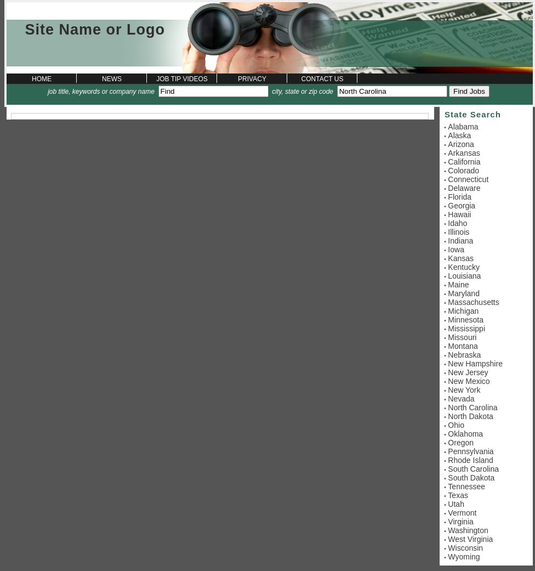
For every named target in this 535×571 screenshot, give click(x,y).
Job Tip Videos (182, 79)
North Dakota (470, 416)
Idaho (457, 223)
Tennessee (466, 486)
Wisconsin (465, 548)
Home (42, 79)
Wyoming (464, 556)
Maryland (464, 293)
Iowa (456, 249)
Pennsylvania (470, 451)
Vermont (462, 512)
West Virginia (470, 539)
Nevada (461, 398)
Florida (459, 197)
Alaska (459, 135)
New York (464, 390)
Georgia (461, 205)
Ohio (456, 425)
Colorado (463, 170)
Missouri (462, 337)
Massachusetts (473, 302)
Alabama (463, 126)
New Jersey (468, 372)
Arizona (461, 144)
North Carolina (472, 407)
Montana (462, 346)
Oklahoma (465, 433)
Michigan (463, 311)
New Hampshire (475, 363)
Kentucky (464, 267)
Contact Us (322, 79)
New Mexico (469, 381)
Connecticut (468, 179)
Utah (456, 504)
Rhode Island (470, 460)
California (464, 161)
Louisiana (464, 276)
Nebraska (464, 354)
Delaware (464, 188)
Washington (468, 530)
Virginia (460, 521)
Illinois (458, 232)
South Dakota (471, 477)
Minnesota (465, 319)
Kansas (461, 258)
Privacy (252, 79)
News (112, 79)
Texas (458, 495)
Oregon (461, 442)
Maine (458, 284)
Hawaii (459, 214)
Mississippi (466, 328)
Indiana (460, 240)
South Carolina (473, 469)
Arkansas (464, 153)
